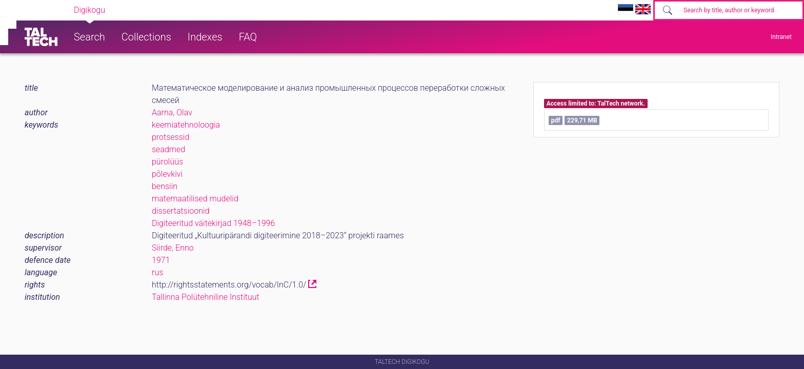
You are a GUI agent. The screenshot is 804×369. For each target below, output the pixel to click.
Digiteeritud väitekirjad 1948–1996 (213, 223)
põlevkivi (167, 174)
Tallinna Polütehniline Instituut (205, 297)
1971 (161, 260)
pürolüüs (167, 162)
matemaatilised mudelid (195, 198)
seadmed (168, 149)
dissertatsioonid (181, 211)
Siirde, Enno (173, 248)
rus (157, 272)
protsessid (170, 137)
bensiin (164, 186)
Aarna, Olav (172, 112)
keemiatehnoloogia (186, 125)
